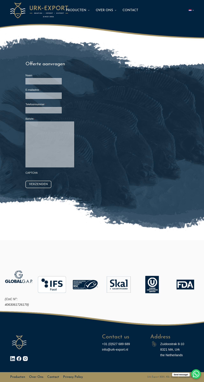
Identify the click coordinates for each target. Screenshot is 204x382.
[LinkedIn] (12, 358)
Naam (29, 75)
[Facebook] (19, 358)
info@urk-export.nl (115, 349)
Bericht (30, 119)
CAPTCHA (32, 172)
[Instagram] (25, 358)
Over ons (106, 10)
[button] (191, 10)
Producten (78, 10)
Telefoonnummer (36, 105)
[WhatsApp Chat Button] (196, 374)
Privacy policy (73, 377)
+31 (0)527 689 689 (116, 344)
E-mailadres (33, 90)
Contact (130, 10)
